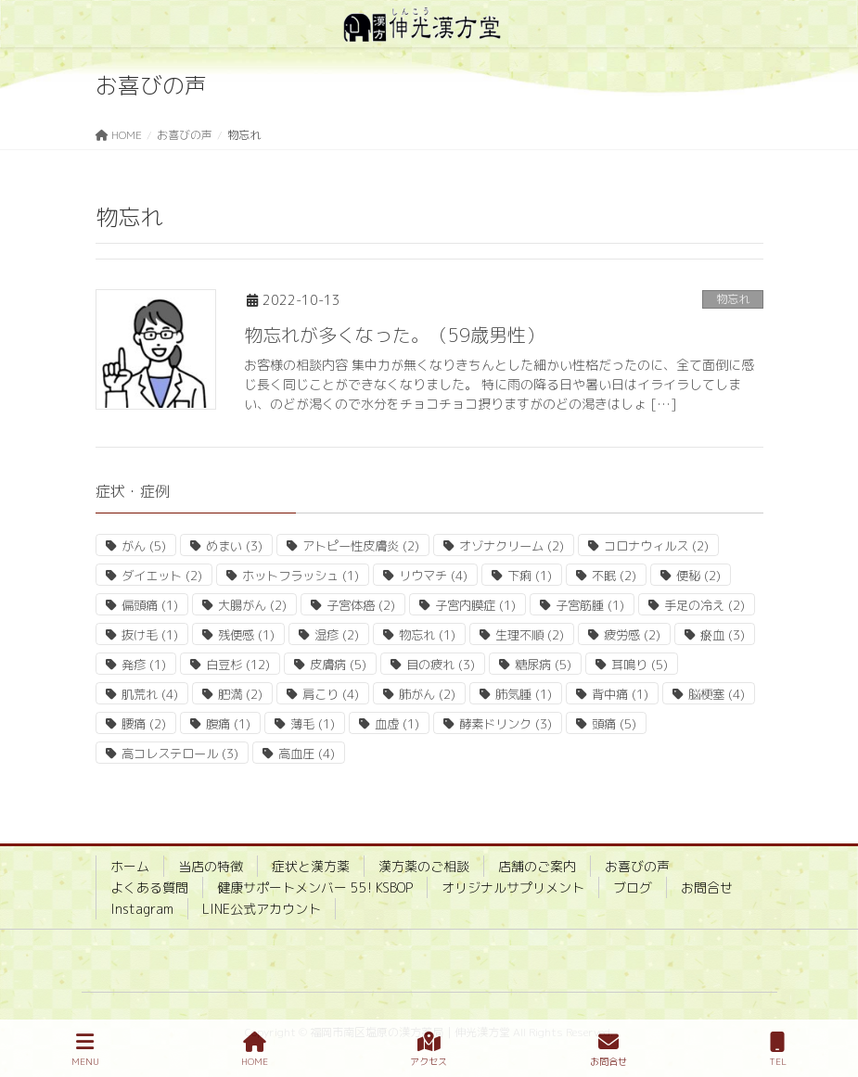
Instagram (141, 909)
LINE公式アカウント (261, 909)
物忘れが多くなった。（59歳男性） (394, 335)
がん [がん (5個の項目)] (144, 546)
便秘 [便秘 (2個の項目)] (698, 575)
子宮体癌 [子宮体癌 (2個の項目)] (361, 605)
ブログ (632, 887)
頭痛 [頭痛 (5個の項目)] (614, 724)
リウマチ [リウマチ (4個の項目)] (433, 575)
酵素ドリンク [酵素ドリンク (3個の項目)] (505, 724)
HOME (254, 1050)
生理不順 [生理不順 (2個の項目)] (529, 635)
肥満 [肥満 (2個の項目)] (240, 694)
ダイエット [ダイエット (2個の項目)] (162, 575)
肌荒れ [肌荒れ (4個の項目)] (150, 694)
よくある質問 (149, 887)
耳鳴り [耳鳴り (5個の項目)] (639, 664)
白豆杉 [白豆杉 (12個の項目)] (238, 664)
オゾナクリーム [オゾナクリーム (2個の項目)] (511, 546)
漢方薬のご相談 (423, 866)
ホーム (129, 866)
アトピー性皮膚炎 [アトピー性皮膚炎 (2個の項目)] (360, 546)
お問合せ (707, 887)
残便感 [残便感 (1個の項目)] (246, 635)
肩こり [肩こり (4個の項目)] (330, 694)
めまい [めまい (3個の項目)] (234, 546)
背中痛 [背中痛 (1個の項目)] (620, 694)
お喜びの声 (637, 866)
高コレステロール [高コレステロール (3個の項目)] (180, 753)
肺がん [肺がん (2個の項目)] (427, 694)
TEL (778, 1050)
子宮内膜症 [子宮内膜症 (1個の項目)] (475, 605)
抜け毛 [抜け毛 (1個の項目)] (150, 635)
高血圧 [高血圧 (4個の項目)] (306, 753)
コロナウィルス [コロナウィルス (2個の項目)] (656, 546)
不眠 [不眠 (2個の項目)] (614, 575)
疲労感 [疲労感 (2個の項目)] (632, 635)
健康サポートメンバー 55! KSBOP (315, 887)
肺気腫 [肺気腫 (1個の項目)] (523, 694)
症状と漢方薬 (311, 866)
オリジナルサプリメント (513, 887)
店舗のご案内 (537, 866)
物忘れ (732, 299)
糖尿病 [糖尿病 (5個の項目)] (543, 664)
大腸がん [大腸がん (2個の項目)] (252, 605)
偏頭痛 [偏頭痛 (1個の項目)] (150, 605)
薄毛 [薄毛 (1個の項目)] (312, 724)
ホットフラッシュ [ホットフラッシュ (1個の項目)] (300, 575)
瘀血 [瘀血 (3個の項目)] (722, 635)
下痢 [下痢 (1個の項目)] (529, 575)
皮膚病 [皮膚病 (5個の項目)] (338, 664)
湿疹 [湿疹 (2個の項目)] (336, 635)
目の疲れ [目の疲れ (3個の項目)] (440, 664)
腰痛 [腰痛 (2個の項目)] (144, 724)
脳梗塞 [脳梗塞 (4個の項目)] (716, 694)
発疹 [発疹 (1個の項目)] (144, 664)
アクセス (428, 1050)
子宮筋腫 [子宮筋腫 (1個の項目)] (590, 605)
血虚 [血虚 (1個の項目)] (397, 724)
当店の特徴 (210, 866)
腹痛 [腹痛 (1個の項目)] (228, 724)
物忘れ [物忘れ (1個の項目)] (427, 635)
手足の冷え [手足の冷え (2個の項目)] (704, 605)
